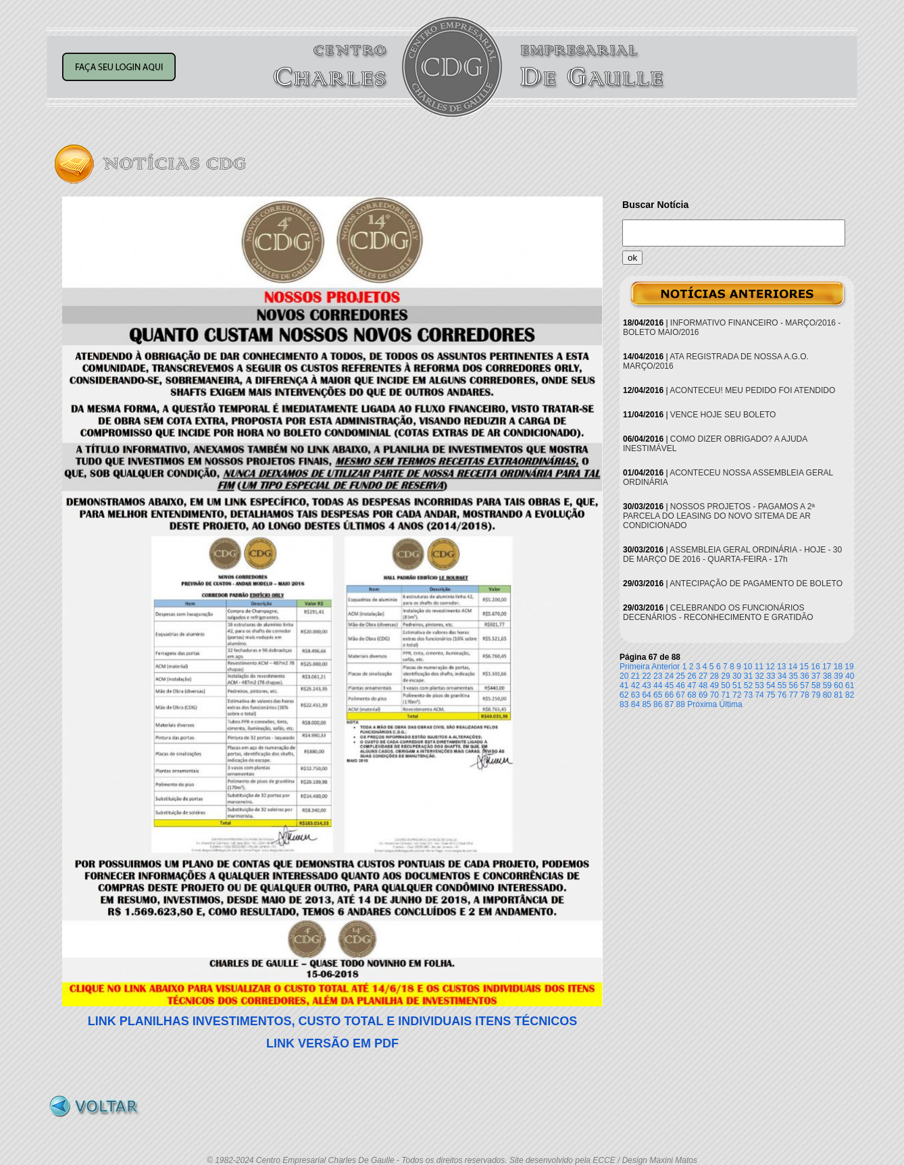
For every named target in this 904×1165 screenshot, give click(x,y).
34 (782, 676)
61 (849, 685)
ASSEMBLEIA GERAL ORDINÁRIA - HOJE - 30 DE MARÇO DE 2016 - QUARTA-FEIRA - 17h (732, 554)
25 (680, 676)
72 (736, 695)
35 (793, 676)
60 (838, 685)
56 (793, 685)
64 (646, 695)
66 (669, 695)
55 (782, 685)
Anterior (665, 666)
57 (804, 685)
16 (815, 666)
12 (769, 666)
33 (770, 676)
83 (624, 704)
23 (657, 676)
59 (827, 685)
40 (849, 676)
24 (669, 676)
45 (669, 685)
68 (691, 695)
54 (770, 685)
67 (680, 695)
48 (703, 685)
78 (804, 695)
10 (747, 666)
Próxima (702, 704)
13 (781, 666)
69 (703, 695)
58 (815, 685)
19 (849, 666)
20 (624, 676)
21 (635, 676)
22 (646, 676)
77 (793, 695)
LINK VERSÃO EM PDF (332, 1043)
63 (635, 695)
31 (748, 676)
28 (714, 676)
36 (804, 676)
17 (826, 666)
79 (815, 695)
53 (759, 685)
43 (646, 685)
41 (624, 685)
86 (657, 704)
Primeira (635, 666)
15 (804, 666)
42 (635, 685)
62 (624, 695)
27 (703, 676)
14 (792, 666)
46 (680, 685)
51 (736, 685)
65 (657, 695)
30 (736, 676)
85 (646, 704)
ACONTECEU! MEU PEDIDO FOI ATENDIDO (752, 390)
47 (691, 685)
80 (827, 695)
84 (635, 704)
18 (838, 666)
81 (838, 695)
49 (714, 685)
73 (748, 695)
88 (680, 704)
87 (669, 704)
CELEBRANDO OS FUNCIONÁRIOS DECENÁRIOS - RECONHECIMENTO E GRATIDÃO (718, 612)
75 (770, 695)
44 (657, 685)
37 (815, 676)
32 (759, 676)
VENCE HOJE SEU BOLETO (723, 414)
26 (691, 676)
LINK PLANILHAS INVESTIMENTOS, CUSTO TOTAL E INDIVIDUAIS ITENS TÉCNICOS (332, 1021)
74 (759, 695)
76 (782, 695)
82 (849, 695)
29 (725, 676)
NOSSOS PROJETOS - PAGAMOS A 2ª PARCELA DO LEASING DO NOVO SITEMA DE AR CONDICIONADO (719, 516)
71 (725, 695)
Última (731, 704)
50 (725, 685)
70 (714, 695)
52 (748, 685)
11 (759, 666)
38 (827, 676)
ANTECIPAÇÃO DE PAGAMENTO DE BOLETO (756, 583)
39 (838, 676)
